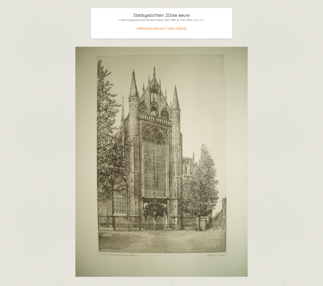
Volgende (181, 28)
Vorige (171, 28)
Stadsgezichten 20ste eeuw (151, 28)
